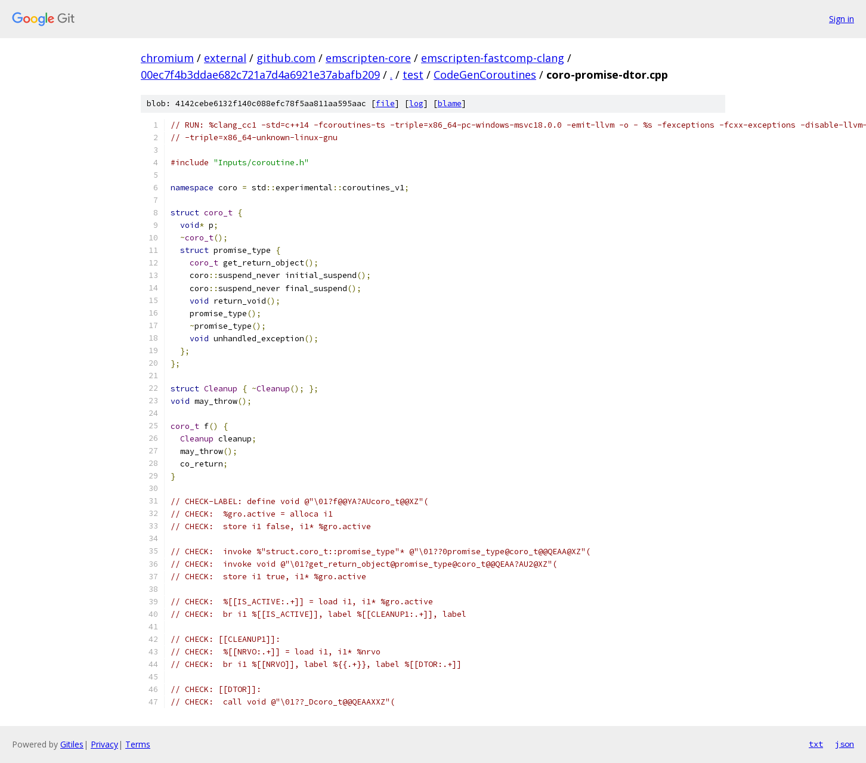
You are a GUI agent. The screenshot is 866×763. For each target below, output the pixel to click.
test (413, 74)
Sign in (841, 18)
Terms (137, 744)
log (416, 103)
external (225, 58)
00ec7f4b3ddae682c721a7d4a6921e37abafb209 (260, 74)
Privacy (104, 744)
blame (450, 103)
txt (816, 744)
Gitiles (71, 744)
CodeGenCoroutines (485, 74)
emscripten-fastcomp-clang (492, 58)
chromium (167, 58)
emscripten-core (368, 58)
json (844, 744)
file (385, 103)
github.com (286, 58)
